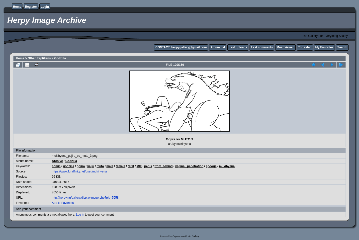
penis (148, 166)
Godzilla (60, 58)
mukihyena (227, 166)
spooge (211, 166)
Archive (57, 161)
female (120, 166)
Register (31, 6)
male (109, 166)
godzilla (68, 166)
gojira (81, 166)
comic (56, 166)
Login (45, 6)
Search (342, 47)
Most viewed (285, 47)
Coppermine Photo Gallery (186, 236)
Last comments (262, 47)
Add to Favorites (63, 203)
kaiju (90, 166)
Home (17, 6)
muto (100, 166)
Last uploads (238, 47)
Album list (217, 47)
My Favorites (324, 47)
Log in (80, 214)
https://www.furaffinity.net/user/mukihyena (79, 171)
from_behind (164, 166)
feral (131, 166)
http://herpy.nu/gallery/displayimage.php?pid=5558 (85, 197)
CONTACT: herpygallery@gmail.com (181, 47)
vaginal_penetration (189, 166)
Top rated (305, 47)
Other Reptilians (39, 58)
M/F (139, 166)
